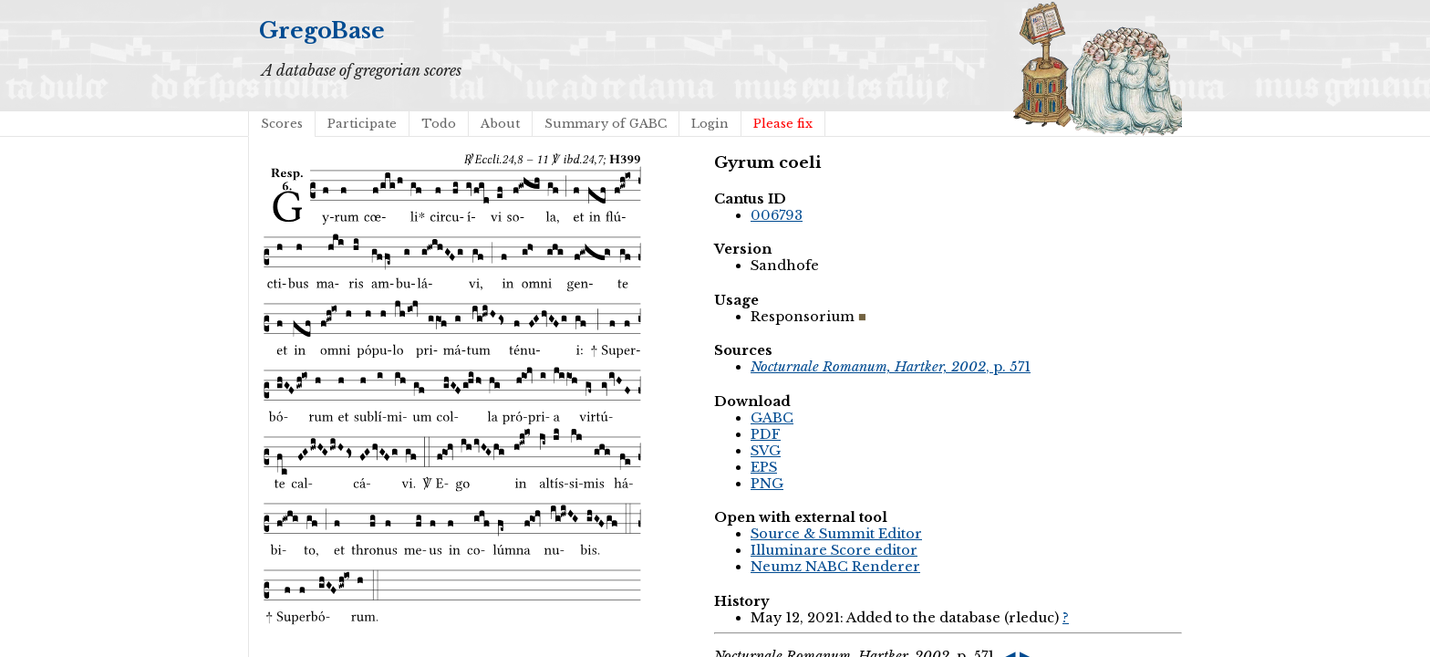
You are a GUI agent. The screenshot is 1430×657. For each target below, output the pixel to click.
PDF (766, 434)
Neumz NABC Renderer (835, 566)
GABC (772, 418)
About (500, 123)
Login (710, 123)
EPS (764, 467)
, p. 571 (891, 367)
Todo (438, 123)
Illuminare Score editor (834, 550)
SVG (766, 451)
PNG (767, 483)
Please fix (783, 123)
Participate (362, 123)
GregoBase (322, 30)
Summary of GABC (605, 123)
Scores (282, 123)
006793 (777, 215)
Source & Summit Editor (836, 534)
